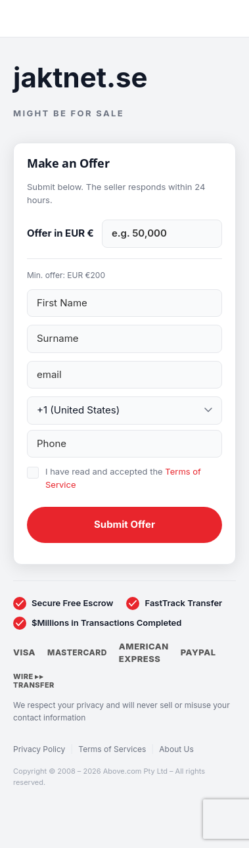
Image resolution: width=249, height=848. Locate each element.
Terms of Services (112, 749)
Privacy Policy (39, 749)
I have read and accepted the (123, 478)
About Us (176, 749)
